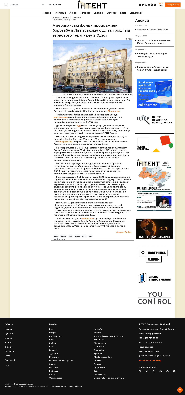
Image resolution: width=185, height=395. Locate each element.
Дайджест (99, 346)
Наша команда (146, 347)
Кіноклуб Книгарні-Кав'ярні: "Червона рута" (152, 55)
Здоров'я (53, 354)
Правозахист (100, 367)
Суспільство (100, 374)
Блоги (123, 13)
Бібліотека (99, 340)
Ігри (51, 329)
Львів (56, 236)
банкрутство (65, 141)
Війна (52, 346)
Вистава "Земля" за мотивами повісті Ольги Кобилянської (153, 68)
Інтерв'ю (85, 13)
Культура (54, 357)
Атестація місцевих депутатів (108, 336)
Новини (47, 13)
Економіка (76, 17)
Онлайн (97, 360)
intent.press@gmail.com (150, 333)
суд (79, 126)
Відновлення (100, 343)
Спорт (52, 374)
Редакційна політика (149, 351)
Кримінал (98, 354)
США (70, 236)
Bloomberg (113, 111)
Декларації (136, 13)
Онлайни (98, 13)
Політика (53, 367)
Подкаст (98, 364)
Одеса (63, 236)
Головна (56, 17)
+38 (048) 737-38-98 (148, 338)
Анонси (73, 13)
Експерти (111, 13)
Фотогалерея (55, 378)
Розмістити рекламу (150, 360)
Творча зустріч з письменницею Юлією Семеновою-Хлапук (154, 41)
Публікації (60, 13)
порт (84, 236)
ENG (160, 5)
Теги (7, 365)
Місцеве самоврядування (61, 360)
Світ (96, 371)
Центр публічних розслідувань (109, 378)
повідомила (87, 218)
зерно (77, 236)
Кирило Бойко (123, 232)
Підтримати (172, 5)
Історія (52, 333)
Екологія (53, 350)
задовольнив (61, 117)
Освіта (52, 364)
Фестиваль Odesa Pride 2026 (152, 30)
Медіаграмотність (103, 357)
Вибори (52, 343)
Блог (51, 340)
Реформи (53, 371)
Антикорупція (56, 336)
